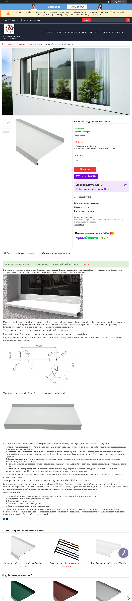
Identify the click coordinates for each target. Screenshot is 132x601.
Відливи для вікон (33, 44)
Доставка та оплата (111, 32)
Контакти (94, 32)
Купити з (87, 176)
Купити (86, 169)
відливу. (85, 264)
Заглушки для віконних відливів (66, 563)
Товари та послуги (66, 32)
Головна (50, 32)
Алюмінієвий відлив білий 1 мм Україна (23, 563)
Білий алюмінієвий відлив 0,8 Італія (108, 563)
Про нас (83, 32)
